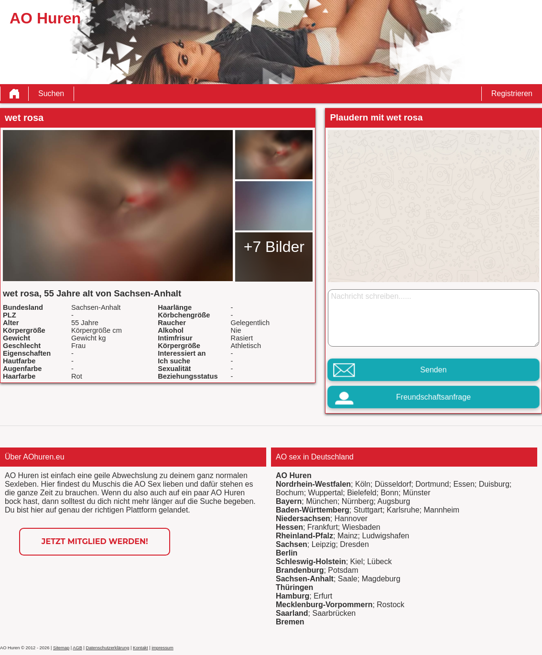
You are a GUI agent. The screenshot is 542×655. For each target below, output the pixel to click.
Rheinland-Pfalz (304, 536)
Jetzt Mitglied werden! (95, 541)
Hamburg (292, 596)
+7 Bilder (274, 246)
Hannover (351, 518)
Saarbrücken (334, 613)
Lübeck (379, 561)
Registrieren (511, 93)
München (321, 501)
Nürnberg (358, 501)
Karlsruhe (403, 510)
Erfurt (323, 596)
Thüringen (294, 587)
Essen (463, 484)
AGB (77, 647)
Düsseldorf (393, 484)
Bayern (289, 501)
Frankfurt (322, 527)
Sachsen (291, 544)
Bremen (290, 622)
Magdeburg (381, 579)
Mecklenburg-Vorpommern (324, 604)
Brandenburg (300, 570)
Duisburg (494, 484)
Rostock (390, 604)
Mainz (347, 536)
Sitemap (61, 647)
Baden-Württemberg (312, 510)
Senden (433, 370)
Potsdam (343, 570)
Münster (417, 493)
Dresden (354, 544)
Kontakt (140, 647)
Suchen (51, 93)
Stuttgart (368, 510)
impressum (162, 647)
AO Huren (294, 475)
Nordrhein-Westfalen (313, 484)
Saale (348, 579)
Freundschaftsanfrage (433, 397)
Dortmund (432, 484)
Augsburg (394, 501)
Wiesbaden (361, 527)
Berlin (286, 553)
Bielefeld (361, 493)
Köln (362, 484)
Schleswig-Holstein (311, 561)
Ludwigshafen (385, 536)
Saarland (292, 613)
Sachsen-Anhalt (305, 579)
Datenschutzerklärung (108, 647)
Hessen (289, 527)
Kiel (356, 561)
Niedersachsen (303, 518)
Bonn (389, 493)
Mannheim (441, 510)
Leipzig (324, 544)
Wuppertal (325, 493)
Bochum (290, 493)
